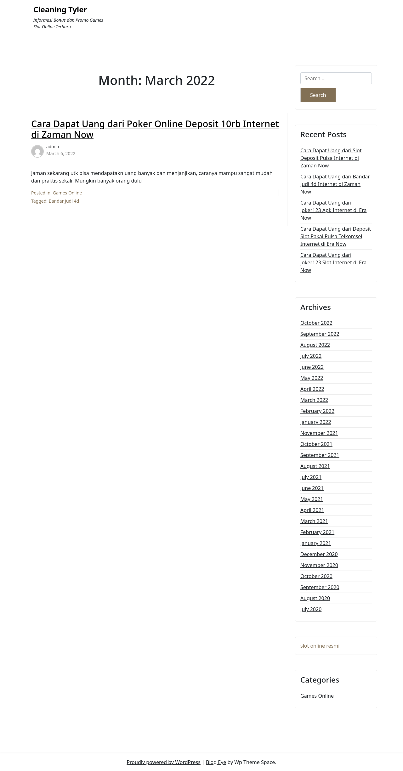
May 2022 (311, 377)
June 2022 (312, 366)
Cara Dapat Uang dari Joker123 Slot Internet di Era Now (333, 262)
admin (52, 146)
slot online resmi (319, 645)
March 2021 (314, 521)
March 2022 (314, 400)
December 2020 (319, 554)
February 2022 (317, 411)
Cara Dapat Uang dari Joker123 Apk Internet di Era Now (333, 210)
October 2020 (316, 576)
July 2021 (310, 477)
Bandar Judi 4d (64, 201)
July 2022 (310, 355)
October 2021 (316, 444)
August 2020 (315, 598)
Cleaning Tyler (60, 9)
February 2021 (317, 532)
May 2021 (311, 499)
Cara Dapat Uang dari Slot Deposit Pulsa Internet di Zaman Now (331, 158)
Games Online (67, 193)
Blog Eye (216, 762)
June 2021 (312, 488)
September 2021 (319, 455)
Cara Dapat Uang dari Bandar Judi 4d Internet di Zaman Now (335, 184)
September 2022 (319, 333)
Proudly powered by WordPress (163, 762)
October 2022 (316, 322)
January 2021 (315, 543)
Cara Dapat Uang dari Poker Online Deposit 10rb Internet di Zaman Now (155, 129)
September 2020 (319, 587)
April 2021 (312, 510)
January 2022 (315, 422)
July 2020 (310, 609)
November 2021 (319, 433)
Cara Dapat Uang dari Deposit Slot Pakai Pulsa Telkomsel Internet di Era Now (335, 236)
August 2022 (315, 344)
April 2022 (312, 389)
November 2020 (319, 565)
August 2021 (315, 466)
